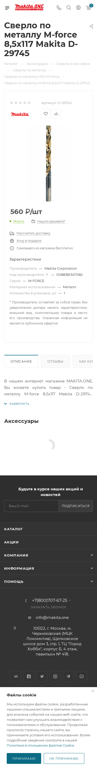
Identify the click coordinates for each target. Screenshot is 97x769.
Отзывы (55, 361)
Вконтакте (15, 676)
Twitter (42, 676)
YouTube (81, 676)
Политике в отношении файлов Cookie (40, 745)
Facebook (28, 676)
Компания (16, 555)
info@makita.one (52, 617)
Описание (21, 361)
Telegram (68, 676)
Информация (19, 568)
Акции (11, 542)
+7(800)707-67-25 (49, 601)
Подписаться (76, 506)
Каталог (13, 529)
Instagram (55, 676)
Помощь (14, 581)
